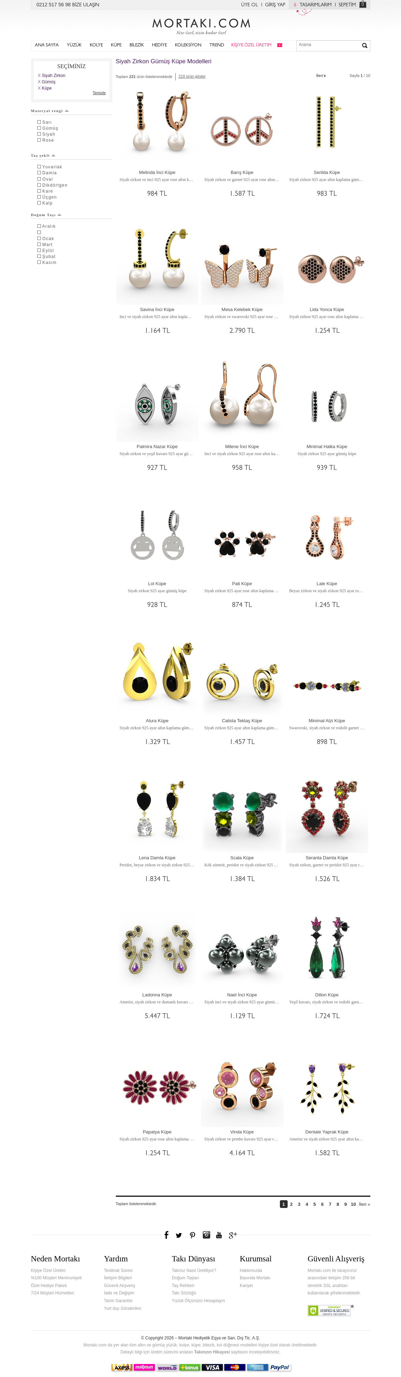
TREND (216, 45)
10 (353, 1204)
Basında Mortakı (255, 1277)
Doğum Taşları (185, 1277)
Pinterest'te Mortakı (192, 1235)
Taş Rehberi (183, 1285)
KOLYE (96, 45)
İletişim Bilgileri (118, 1277)
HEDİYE (159, 45)
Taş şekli (43, 155)
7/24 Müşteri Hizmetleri (52, 1293)
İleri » (364, 1204)
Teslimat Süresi (118, 1270)
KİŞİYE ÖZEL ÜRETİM (251, 45)
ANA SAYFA (47, 45)
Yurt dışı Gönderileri (122, 1308)
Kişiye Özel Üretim (48, 1270)
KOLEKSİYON (188, 45)
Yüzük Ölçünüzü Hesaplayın (198, 1300)
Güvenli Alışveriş (119, 1285)
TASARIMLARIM (311, 5)
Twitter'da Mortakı (179, 1235)
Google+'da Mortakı (234, 1235)
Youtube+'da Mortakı (219, 1235)
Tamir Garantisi (118, 1300)
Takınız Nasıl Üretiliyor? (194, 1270)
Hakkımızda (251, 1270)
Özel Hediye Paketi (49, 1285)
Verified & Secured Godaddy (331, 1310)
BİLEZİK (137, 45)
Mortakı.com (201, 25)
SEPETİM (347, 5)
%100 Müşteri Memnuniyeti (56, 1277)
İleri (322, 75)
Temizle (99, 93)
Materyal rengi (50, 111)
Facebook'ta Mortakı (167, 1235)
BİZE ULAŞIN (85, 5)
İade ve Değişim (119, 1293)
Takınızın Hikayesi (212, 1352)
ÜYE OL (249, 5)
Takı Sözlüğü (184, 1293)
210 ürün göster (192, 76)
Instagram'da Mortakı (206, 1235)
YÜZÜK (74, 45)
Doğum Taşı (46, 215)
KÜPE (116, 45)
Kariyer (246, 1285)
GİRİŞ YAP (275, 5)
